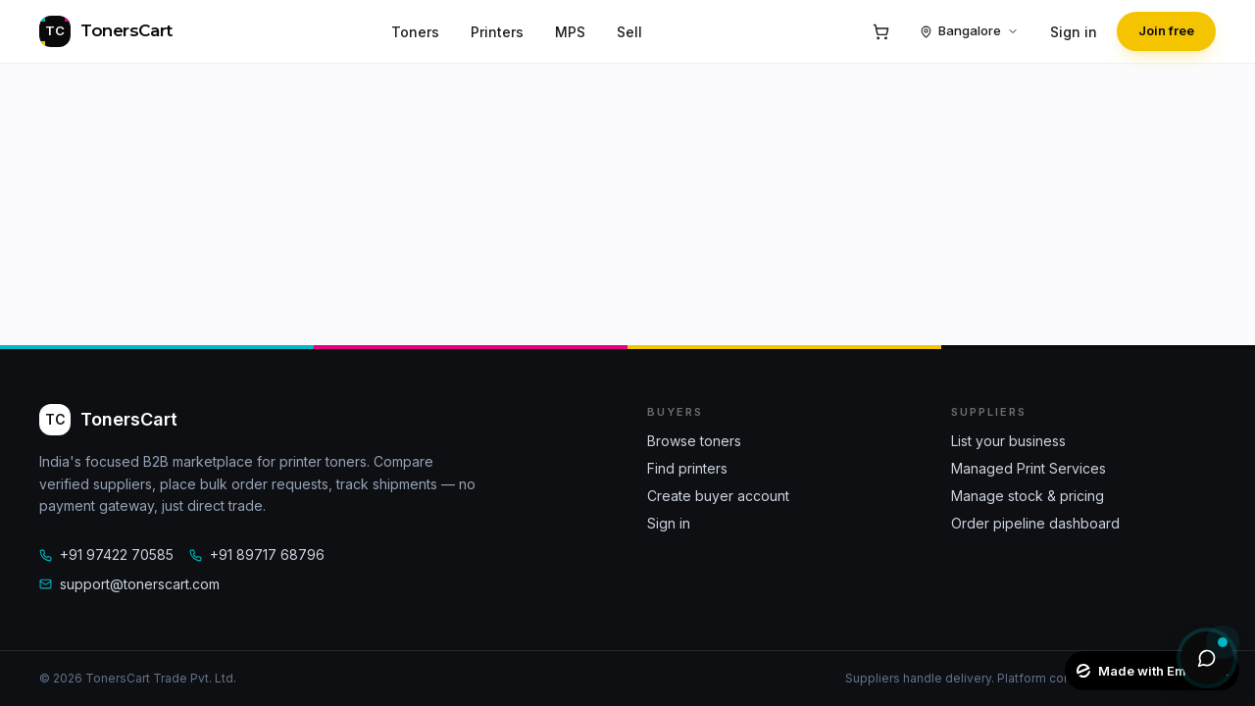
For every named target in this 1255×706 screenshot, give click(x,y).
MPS (570, 32)
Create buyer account (718, 495)
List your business (1008, 440)
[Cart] (880, 31)
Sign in (1073, 32)
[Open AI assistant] (1206, 657)
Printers (497, 32)
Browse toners (694, 440)
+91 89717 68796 (257, 554)
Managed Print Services (1028, 468)
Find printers (687, 468)
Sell (629, 32)
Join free (1166, 30)
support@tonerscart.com (129, 584)
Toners (415, 32)
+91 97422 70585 (106, 554)
